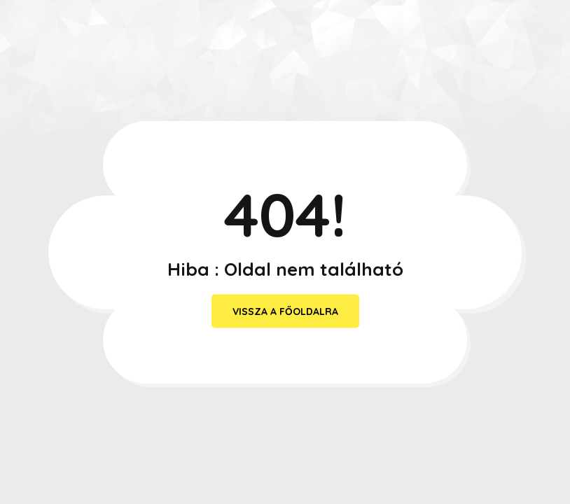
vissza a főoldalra (285, 311)
